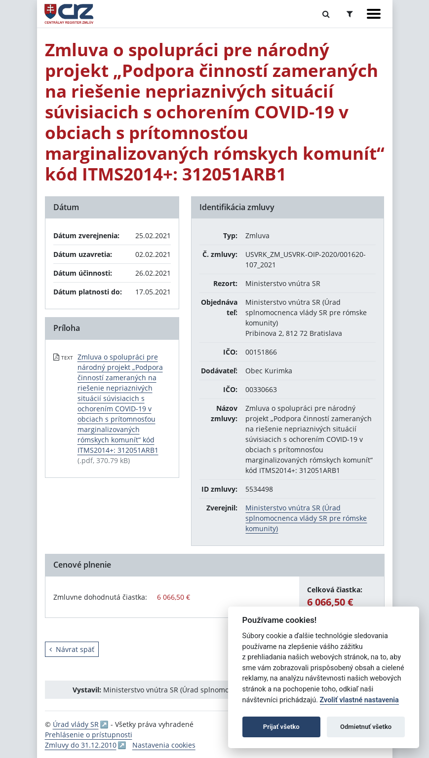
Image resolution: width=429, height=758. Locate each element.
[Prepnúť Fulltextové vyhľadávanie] (326, 13)
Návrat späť (71, 649)
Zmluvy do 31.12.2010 (81, 745)
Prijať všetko (281, 726)
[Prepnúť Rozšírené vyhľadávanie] (349, 13)
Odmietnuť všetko (365, 726)
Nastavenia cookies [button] (163, 745)
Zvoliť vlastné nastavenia (359, 700)
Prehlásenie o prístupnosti (88, 734)
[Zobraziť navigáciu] (373, 13)
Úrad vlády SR (76, 724)
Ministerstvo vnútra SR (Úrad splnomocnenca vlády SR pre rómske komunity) (306, 518)
